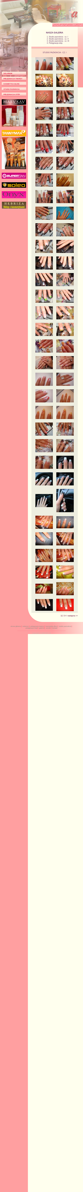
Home (55, 25)
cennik (48, 628)
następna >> (72, 616)
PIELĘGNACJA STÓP (11, 94)
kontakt (54, 628)
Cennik (70, 25)
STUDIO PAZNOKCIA (11, 89)
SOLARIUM (7, 73)
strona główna (16, 626)
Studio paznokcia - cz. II (59, 39)
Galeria (63, 25)
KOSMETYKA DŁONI (11, 84)
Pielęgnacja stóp (55, 43)
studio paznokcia (65, 626)
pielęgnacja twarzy (37, 626)
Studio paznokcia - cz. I (58, 37)
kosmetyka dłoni (51, 626)
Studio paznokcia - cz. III (59, 41)
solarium (25, 626)
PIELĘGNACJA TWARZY (12, 79)
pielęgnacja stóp (31, 628)
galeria (41, 628)
